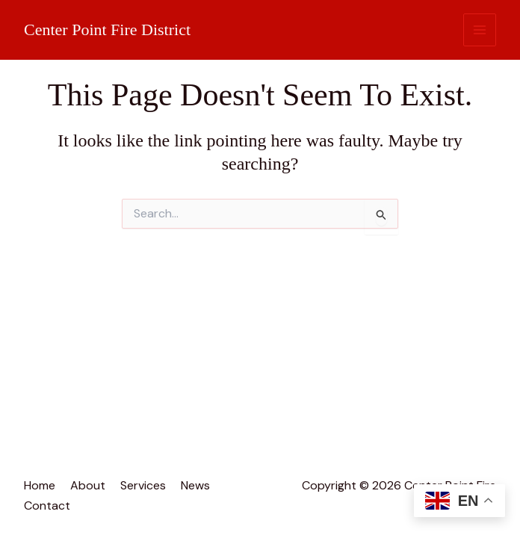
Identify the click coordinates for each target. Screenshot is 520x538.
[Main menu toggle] (480, 30)
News (195, 485)
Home (39, 485)
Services (143, 485)
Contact (47, 505)
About (87, 485)
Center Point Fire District (107, 29)
